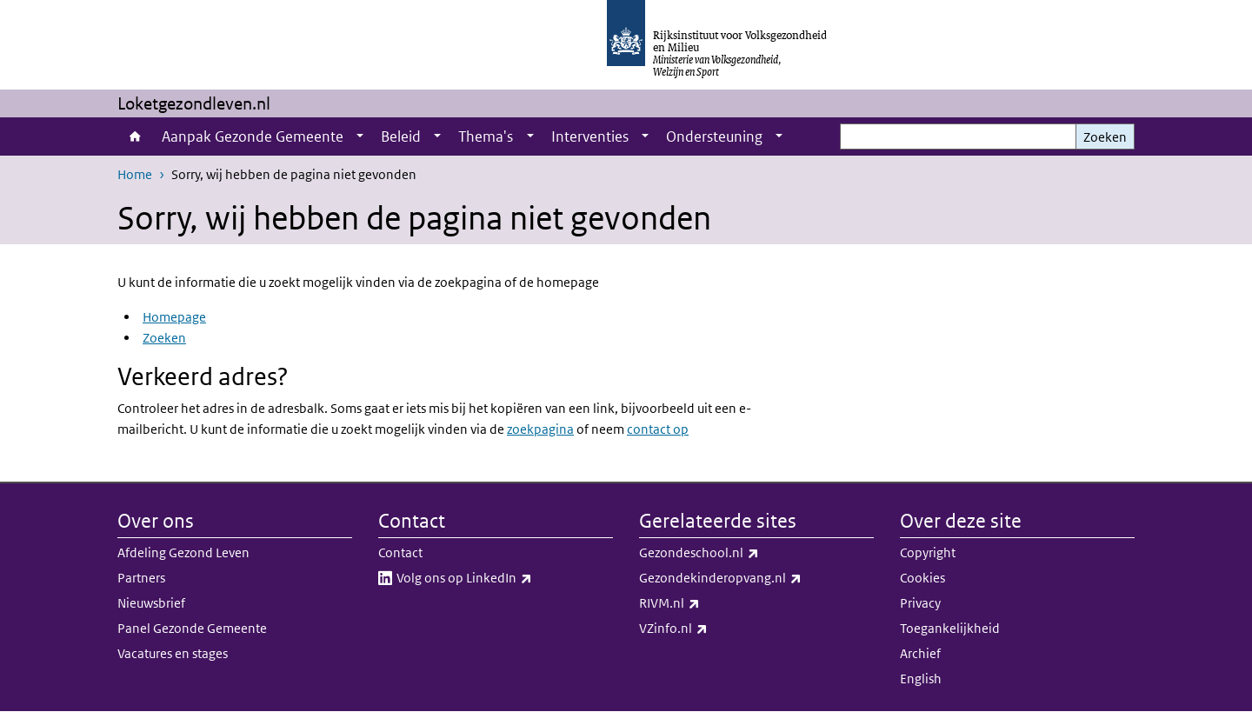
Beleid (401, 136)
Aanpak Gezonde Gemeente (252, 136)
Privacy (920, 603)
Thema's (485, 136)
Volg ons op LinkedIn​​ (502, 578)
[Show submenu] (360, 136)
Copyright (928, 552)
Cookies (922, 577)
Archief (920, 653)
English (921, 678)
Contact (400, 552)
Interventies (590, 136)
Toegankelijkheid (950, 628)
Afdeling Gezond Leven (183, 552)
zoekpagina (540, 429)
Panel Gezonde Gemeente (192, 628)
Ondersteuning (714, 136)
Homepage (174, 317)
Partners (141, 577)
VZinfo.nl (711, 628)
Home (135, 136)
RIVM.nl (707, 603)
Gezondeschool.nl (737, 552)
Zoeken (1105, 137)
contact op (658, 429)
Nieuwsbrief (151, 603)
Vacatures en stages (172, 653)
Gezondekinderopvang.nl (756, 578)
